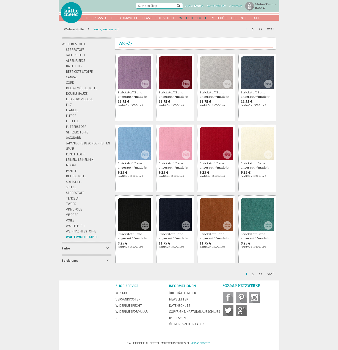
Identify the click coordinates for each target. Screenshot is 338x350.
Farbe (66, 248)
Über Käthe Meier (182, 293)
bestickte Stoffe (79, 71)
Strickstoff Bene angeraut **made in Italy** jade (255, 236)
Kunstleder (75, 154)
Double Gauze (77, 93)
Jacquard (73, 137)
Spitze (71, 187)
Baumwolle (127, 18)
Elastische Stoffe (158, 18)
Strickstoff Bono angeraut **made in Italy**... (132, 94)
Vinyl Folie (74, 209)
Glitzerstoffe (77, 132)
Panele (71, 171)
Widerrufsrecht (129, 305)
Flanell (72, 110)
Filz (69, 105)
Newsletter (178, 299)
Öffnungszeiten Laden (187, 324)
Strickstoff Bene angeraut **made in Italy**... (132, 165)
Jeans (70, 148)
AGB (118, 318)
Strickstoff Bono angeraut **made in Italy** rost (214, 236)
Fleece (71, 116)
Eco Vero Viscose (79, 99)
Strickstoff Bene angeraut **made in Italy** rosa (173, 165)
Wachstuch (75, 226)
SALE (256, 18)
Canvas (72, 77)
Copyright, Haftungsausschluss (194, 311)
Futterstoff (76, 127)
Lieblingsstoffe (98, 18)
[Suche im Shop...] (159, 5)
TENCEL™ (72, 198)
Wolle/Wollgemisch (82, 237)
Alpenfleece (75, 60)
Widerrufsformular (132, 311)
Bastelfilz (74, 66)
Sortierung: (70, 260)
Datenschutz (179, 305)
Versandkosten (128, 299)
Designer (239, 18)
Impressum (177, 318)
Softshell (74, 182)
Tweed (71, 204)
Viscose (72, 215)
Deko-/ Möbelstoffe (81, 88)
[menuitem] (159, 6)
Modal (71, 165)
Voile (70, 220)
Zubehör (219, 18)
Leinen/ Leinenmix (80, 159)
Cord (70, 82)
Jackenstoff (75, 55)
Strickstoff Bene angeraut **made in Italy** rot (214, 165)
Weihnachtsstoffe (81, 231)
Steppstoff (75, 49)
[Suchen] (179, 6)
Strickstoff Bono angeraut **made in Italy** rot (173, 94)
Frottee (72, 121)
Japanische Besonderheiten (88, 143)
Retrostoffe (76, 176)
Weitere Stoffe (193, 18)
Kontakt (122, 293)
